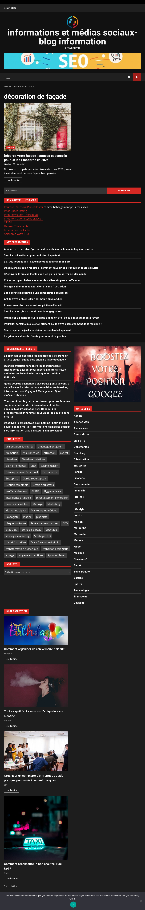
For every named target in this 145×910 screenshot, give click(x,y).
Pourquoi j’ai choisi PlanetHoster (23, 207)
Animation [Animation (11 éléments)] (12, 453)
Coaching (79, 453)
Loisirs (78, 515)
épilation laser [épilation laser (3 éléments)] (56, 555)
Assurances (81, 428)
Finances (79, 478)
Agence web (81, 422)
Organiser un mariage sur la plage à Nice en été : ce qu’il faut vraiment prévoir (51, 317)
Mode (77, 546)
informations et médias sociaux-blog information (72, 37)
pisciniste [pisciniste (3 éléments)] (41, 517)
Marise (7, 164)
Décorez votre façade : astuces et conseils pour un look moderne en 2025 (37, 127)
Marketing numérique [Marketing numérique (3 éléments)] (44, 510)
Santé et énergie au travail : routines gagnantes (33, 311)
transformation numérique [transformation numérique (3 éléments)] (22, 549)
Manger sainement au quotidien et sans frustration (35, 286)
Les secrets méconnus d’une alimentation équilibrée (36, 292)
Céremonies (81, 446)
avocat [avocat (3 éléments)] (64, 453)
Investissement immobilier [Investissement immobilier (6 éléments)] (52, 497)
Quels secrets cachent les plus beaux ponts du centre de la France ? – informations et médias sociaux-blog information (36, 387)
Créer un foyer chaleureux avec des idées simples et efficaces (42, 280)
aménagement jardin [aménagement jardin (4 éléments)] (50, 446)
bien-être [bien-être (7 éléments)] (11, 459)
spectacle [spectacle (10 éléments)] (51, 529)
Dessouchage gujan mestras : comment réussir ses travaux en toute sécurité (51, 267)
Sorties (78, 577)
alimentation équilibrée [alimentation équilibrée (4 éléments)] (19, 446)
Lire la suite (13, 180)
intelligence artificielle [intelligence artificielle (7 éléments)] (19, 497)
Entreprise (80, 465)
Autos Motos (81, 434)
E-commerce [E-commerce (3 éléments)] (49, 472)
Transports (80, 596)
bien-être (79, 440)
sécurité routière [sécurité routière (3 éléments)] (16, 542)
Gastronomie (82, 484)
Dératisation (81, 459)
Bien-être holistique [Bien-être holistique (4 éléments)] (33, 459)
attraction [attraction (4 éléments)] (50, 453)
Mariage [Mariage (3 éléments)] (38, 504)
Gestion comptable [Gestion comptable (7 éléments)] (17, 485)
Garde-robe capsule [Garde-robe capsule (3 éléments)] (35, 478)
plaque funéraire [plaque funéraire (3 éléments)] (16, 523)
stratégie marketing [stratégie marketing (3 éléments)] (18, 536)
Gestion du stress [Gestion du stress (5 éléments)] (43, 485)
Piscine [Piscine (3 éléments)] (27, 517)
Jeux (77, 503)
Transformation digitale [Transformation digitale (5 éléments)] (44, 542)
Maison (10, 147)
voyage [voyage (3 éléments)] (10, 555)
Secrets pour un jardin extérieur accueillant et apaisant (37, 330)
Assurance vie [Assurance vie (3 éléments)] (31, 453)
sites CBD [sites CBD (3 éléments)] (11, 529)
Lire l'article (12, 658)
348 (13, 886)
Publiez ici (137, 77)
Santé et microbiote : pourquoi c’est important (32, 255)
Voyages (79, 602)
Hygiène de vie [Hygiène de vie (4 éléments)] (52, 491)
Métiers (78, 540)
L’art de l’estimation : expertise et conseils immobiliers (37, 261)
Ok (73, 904)
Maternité (80, 534)
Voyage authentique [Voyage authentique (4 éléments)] (31, 555)
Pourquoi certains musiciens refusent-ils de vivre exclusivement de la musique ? (53, 324)
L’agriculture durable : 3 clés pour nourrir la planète (35, 336)
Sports (78, 584)
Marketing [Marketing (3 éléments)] (53, 504)
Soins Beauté (82, 571)
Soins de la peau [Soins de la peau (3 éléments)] (31, 529)
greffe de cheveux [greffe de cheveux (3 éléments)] (16, 491)
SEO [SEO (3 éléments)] (65, 523)
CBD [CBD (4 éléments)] (33, 465)
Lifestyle (79, 509)
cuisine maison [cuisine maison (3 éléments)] (49, 465)
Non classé (80, 559)
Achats (78, 415)
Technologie (81, 590)
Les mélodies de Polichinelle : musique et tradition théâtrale (35, 373)
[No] (141, 900)
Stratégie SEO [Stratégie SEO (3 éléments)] (42, 536)
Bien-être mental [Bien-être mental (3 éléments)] (16, 465)
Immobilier (80, 490)
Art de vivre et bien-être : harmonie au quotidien (33, 299)
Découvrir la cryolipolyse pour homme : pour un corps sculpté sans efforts (36, 413)
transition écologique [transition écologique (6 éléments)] (55, 549)
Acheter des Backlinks (17, 230)
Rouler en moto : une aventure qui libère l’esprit (33, 305)
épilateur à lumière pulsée (47, 430)
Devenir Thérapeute (16, 226)
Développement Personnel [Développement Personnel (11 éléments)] (22, 472)
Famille (78, 471)
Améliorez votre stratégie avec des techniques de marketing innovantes (48, 249)
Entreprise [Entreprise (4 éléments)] (12, 478)
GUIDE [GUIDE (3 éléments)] (35, 491)
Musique (79, 552)
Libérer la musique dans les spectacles (27, 355)
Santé (77, 565)
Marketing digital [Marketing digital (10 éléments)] (16, 510)
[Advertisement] (72, 61)
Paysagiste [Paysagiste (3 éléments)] (12, 517)
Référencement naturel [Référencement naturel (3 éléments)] (44, 523)
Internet (79, 496)
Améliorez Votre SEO (16, 234)
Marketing (80, 528)
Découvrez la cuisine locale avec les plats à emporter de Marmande (45, 274)
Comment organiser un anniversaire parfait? (34, 649)
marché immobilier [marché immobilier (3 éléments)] (17, 504)
